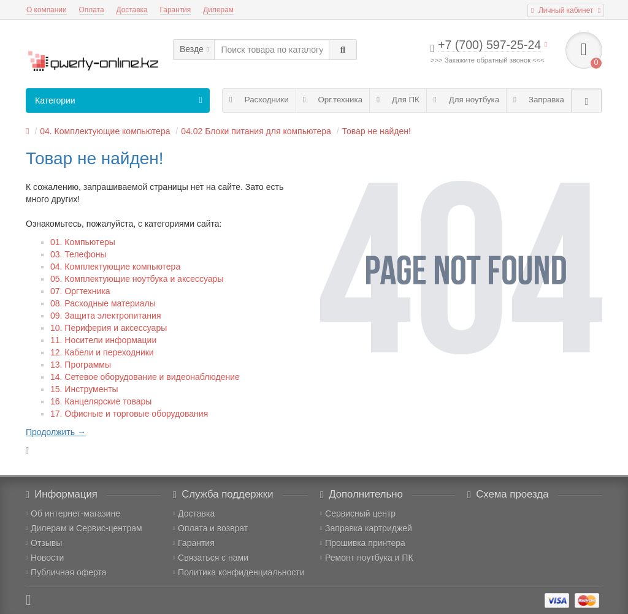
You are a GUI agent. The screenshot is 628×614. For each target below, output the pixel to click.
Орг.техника (332, 99)
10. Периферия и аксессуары (108, 328)
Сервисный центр (358, 513)
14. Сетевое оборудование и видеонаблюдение (145, 377)
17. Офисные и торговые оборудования (129, 414)
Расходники (259, 99)
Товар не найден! (376, 131)
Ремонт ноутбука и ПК (366, 558)
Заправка (538, 99)
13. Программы (80, 365)
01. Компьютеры (82, 242)
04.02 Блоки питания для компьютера (256, 131)
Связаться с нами (210, 558)
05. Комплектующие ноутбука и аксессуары (136, 279)
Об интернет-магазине (73, 513)
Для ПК (398, 99)
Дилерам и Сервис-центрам (84, 528)
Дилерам (218, 10)
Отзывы (44, 543)
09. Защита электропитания (105, 315)
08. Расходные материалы (103, 303)
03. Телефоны (78, 254)
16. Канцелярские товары (100, 401)
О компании (46, 10)
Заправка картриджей (366, 528)
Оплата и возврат (210, 528)
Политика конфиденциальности (239, 572)
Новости (45, 558)
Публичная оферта (66, 572)
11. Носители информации (103, 340)
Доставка (132, 10)
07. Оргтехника (80, 291)
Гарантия (175, 10)
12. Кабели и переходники (102, 352)
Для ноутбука (466, 99)
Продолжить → (56, 432)
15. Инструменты (84, 389)
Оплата (91, 10)
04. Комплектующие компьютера (105, 131)
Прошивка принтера (362, 543)
